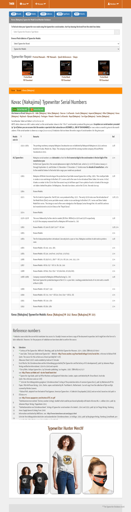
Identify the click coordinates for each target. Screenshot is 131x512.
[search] (65, 43)
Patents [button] (79, 14)
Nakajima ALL (30, 113)
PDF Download (27, 80)
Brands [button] (16, 14)
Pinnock (51, 117)
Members (113, 4)
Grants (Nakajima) (81, 113)
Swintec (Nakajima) (102, 117)
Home (13, 91)
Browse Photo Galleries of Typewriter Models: (26, 39)
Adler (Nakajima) (41, 113)
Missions (40, 4)
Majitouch (23, 117)
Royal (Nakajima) (74, 117)
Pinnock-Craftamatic (61, 117)
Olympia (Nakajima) (33, 117)
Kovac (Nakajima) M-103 (83, 314)
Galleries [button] (46, 14)
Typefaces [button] (63, 14)
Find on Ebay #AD (20, 109)
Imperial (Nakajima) (95, 113)
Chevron (62, 113)
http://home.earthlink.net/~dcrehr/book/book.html (39, 373)
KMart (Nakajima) (108, 113)
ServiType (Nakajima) (88, 117)
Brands (19, 91)
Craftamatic (70, 113)
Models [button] (31, 14)
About (24, 4)
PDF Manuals (51, 57)
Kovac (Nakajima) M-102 (59, 314)
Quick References (64, 57)
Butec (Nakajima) (53, 113)
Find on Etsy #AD (37, 109)
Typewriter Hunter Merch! (65, 428)
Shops (75, 57)
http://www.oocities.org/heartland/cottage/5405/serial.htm (78, 354)
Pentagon (44, 117)
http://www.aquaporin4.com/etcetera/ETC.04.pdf (38, 398)
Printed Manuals (39, 57)
